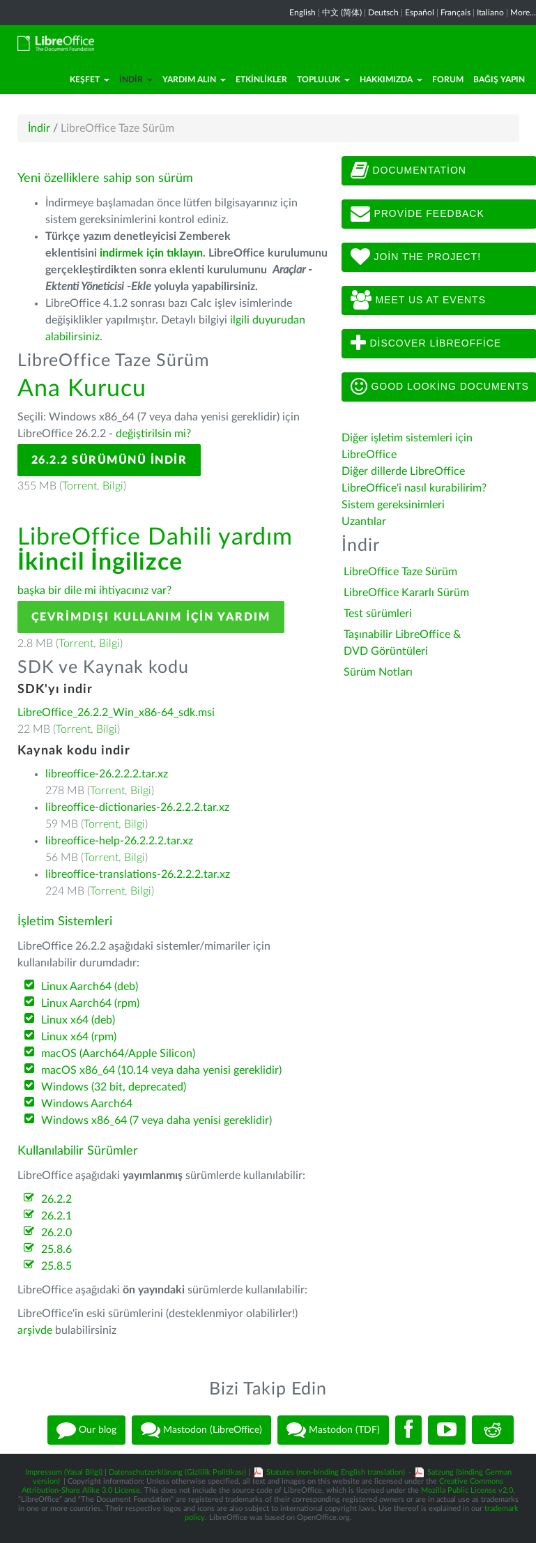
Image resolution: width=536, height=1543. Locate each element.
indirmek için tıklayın (151, 253)
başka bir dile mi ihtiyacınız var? (94, 590)
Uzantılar (364, 521)
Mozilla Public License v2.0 (467, 1490)
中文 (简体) (342, 12)
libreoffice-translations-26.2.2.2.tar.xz (137, 874)
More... (523, 12)
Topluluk (323, 79)
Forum (448, 79)
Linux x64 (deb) (78, 1020)
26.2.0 (56, 1232)
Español (419, 12)
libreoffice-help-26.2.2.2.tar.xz (119, 840)
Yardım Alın (194, 79)
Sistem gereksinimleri (393, 504)
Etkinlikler (261, 79)
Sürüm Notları (378, 672)
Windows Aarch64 (86, 1103)
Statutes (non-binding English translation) (335, 1472)
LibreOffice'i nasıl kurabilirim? (414, 488)
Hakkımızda (391, 79)
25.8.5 (56, 1266)
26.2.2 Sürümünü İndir (109, 460)
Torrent (79, 486)
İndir (136, 79)
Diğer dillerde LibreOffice (403, 471)
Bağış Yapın (499, 79)
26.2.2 (56, 1199)
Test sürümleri (378, 613)
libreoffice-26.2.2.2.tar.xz (106, 774)
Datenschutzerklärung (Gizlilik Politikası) (177, 1472)
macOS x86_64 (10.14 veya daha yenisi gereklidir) (161, 1070)
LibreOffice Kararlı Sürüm (406, 592)
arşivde (34, 1330)
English (302, 12)
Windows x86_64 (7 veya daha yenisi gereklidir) (156, 1120)
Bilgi (112, 486)
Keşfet (89, 79)
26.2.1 (56, 1216)
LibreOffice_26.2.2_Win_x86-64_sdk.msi (116, 712)
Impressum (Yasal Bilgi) (63, 1472)
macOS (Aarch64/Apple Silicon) (118, 1053)
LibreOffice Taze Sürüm (400, 571)
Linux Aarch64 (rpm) (90, 1003)
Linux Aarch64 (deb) (89, 986)
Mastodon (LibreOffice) (201, 1430)
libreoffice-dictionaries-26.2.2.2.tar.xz (137, 807)
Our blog (86, 1430)
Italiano (490, 12)
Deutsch (383, 12)
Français (455, 12)
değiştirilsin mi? (153, 433)
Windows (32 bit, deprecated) (113, 1087)
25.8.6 (56, 1249)
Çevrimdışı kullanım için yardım (150, 617)
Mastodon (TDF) (333, 1430)
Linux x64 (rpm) (78, 1036)
